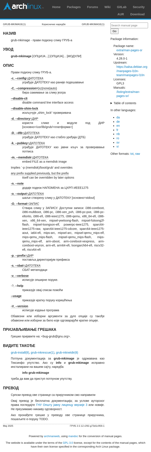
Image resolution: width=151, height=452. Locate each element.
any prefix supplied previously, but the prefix (40, 173)
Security (139, 7)
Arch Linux (23, 6)
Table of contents (125, 103)
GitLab (121, 7)
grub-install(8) (20, 352)
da (118, 117)
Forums (92, 7)
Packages (74, 7)
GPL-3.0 (68, 442)
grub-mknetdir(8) (67, 352)
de (118, 121)
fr (117, 130)
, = (27, 78)
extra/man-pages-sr (129, 50)
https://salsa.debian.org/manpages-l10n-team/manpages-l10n (131, 71)
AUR (121, 14)
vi (117, 146)
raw (137, 153)
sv (117, 142)
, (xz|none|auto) (34, 88)
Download (137, 14)
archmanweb (52, 436)
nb (118, 134)
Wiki (108, 7)
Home (56, 7)
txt (132, 153)
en (118, 125)
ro (117, 138)
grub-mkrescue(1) (42, 352)
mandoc (73, 436)
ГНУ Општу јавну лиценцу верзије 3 (61, 405)
